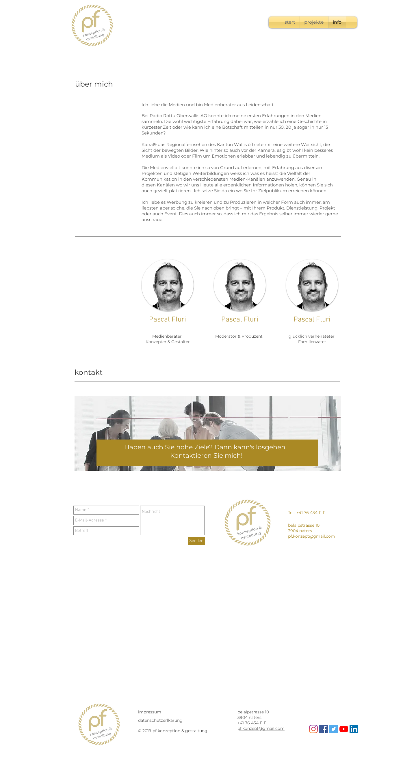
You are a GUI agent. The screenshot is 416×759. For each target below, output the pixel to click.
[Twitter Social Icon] (333, 729)
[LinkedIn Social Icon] (354, 729)
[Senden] (196, 541)
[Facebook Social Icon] (323, 729)
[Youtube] (343, 729)
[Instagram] (313, 729)
